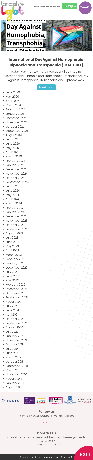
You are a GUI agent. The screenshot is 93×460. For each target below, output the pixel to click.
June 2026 (13, 92)
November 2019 (16, 340)
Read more (46, 87)
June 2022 (13, 276)
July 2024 (12, 186)
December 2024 (17, 169)
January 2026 (15, 114)
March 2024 (14, 203)
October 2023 (15, 225)
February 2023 (15, 259)
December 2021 (16, 289)
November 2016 (16, 374)
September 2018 (17, 366)
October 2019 (15, 344)
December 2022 (16, 268)
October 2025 (15, 126)
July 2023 (12, 238)
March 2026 (14, 105)
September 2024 (17, 182)
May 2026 (12, 97)
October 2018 (15, 362)
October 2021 (14, 293)
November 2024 (17, 174)
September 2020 (17, 323)
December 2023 (16, 216)
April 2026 (12, 101)
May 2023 (12, 246)
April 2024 (12, 199)
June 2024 (13, 191)
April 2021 (12, 315)
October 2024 (15, 178)
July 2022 (12, 272)
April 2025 (12, 152)
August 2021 (14, 302)
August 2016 (14, 379)
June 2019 (12, 353)
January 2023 (15, 263)
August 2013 (14, 387)
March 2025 (14, 156)
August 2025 (14, 135)
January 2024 (15, 212)
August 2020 (14, 327)
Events (56, 6)
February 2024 (15, 208)
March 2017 (13, 370)
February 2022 (15, 285)
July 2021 (12, 306)
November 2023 (16, 221)
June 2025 (13, 144)
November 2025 (17, 122)
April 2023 (12, 250)
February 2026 (15, 109)
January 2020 (15, 336)
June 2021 (12, 310)
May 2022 (12, 280)
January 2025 (15, 165)
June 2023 (13, 242)
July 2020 (12, 332)
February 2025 (15, 161)
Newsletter (39, 6)
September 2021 (17, 297)
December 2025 (17, 118)
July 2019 (12, 349)
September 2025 (17, 131)
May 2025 (12, 148)
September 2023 (17, 229)
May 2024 (12, 195)
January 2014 (15, 383)
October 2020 (15, 319)
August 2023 (14, 233)
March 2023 (14, 255)
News (49, 6)
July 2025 (12, 139)
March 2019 (13, 357)
